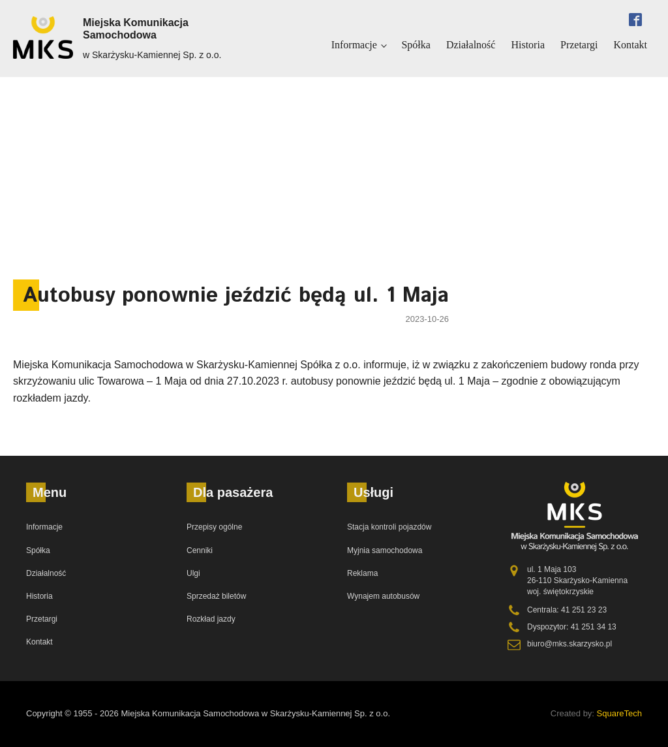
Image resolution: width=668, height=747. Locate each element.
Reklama (362, 573)
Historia (528, 44)
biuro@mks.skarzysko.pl (569, 643)
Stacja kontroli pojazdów (389, 527)
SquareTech (619, 713)
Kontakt (630, 44)
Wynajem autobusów (383, 596)
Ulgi (193, 573)
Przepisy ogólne (214, 527)
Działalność (471, 44)
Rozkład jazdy (211, 619)
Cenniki (200, 550)
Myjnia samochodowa (384, 550)
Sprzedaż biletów (216, 596)
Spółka (415, 44)
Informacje (354, 44)
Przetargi (579, 44)
